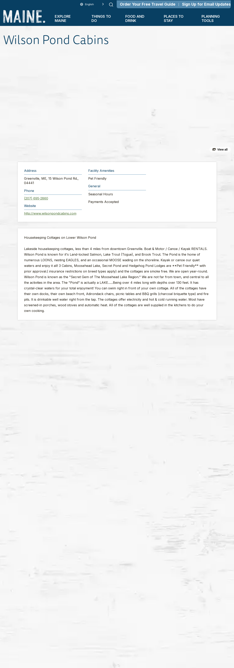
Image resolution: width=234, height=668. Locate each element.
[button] (77, 104)
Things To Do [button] (101, 18)
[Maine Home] (24, 16)
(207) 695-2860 (36, 198)
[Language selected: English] (92, 4)
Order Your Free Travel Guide (147, 4)
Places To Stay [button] (173, 18)
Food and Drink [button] (134, 18)
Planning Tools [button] (211, 18)
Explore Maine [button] (63, 18)
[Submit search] (111, 5)
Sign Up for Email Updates (206, 4)
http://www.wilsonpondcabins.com (50, 213)
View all (222, 149)
